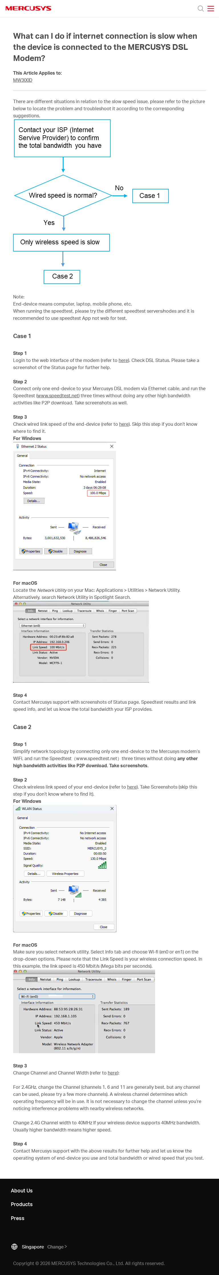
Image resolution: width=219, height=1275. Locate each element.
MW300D (22, 80)
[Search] (201, 8)
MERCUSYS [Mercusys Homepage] (28, 8)
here (123, 360)
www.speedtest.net (57, 395)
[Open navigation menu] (211, 9)
